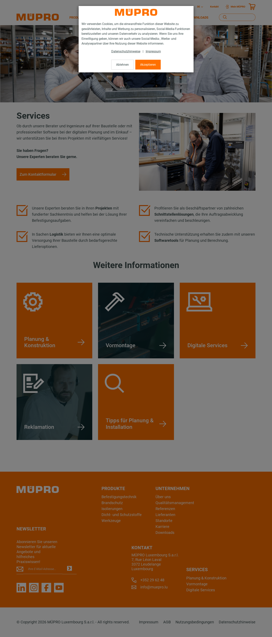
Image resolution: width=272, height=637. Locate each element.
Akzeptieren (148, 64)
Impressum (153, 51)
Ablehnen (122, 64)
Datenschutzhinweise (125, 51)
